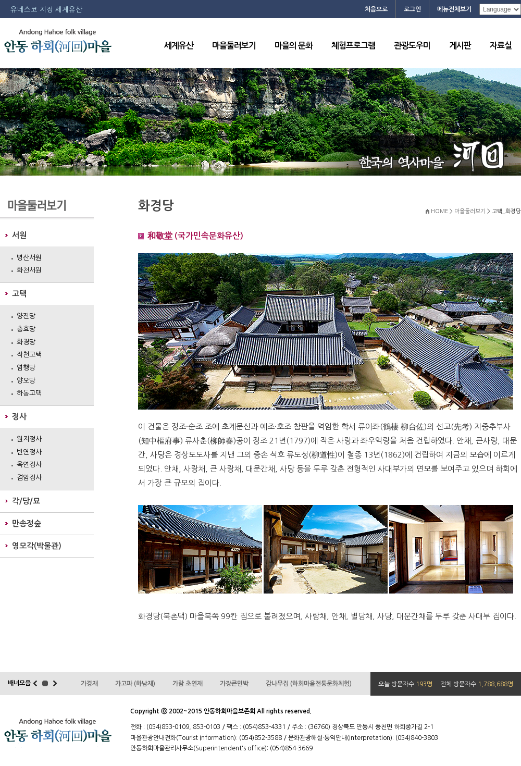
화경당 (26, 342)
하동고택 (29, 393)
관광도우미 (412, 46)
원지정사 (29, 439)
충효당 (26, 329)
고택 (19, 294)
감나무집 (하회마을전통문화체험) (309, 684)
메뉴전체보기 (454, 9)
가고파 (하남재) (135, 684)
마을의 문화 (294, 46)
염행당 (26, 367)
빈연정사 (29, 452)
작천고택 (29, 354)
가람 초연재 (187, 684)
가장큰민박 (234, 684)
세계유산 (178, 46)
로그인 (412, 9)
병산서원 (29, 257)
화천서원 (29, 270)
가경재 (89, 684)
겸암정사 (29, 477)
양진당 (26, 316)
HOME (439, 211)
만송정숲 (26, 523)
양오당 (26, 380)
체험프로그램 (353, 46)
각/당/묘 (26, 501)
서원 (19, 235)
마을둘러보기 (234, 46)
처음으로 (376, 9)
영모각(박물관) (36, 546)
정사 (19, 417)
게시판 (460, 46)
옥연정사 (29, 464)
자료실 (501, 46)
